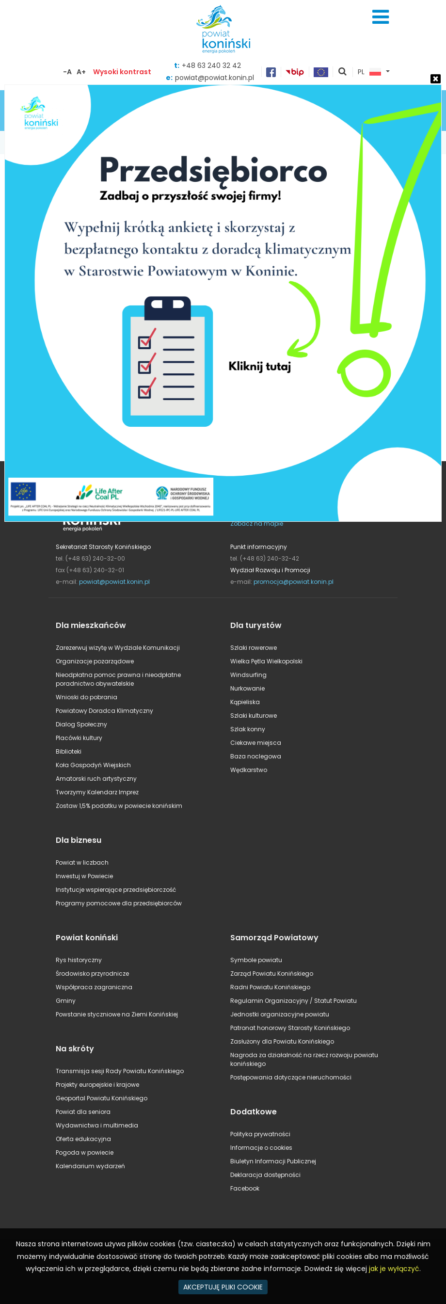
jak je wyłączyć (394, 1268)
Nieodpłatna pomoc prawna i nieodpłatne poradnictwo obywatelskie (118, 679)
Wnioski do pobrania (86, 697)
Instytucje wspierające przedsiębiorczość (116, 889)
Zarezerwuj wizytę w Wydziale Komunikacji (118, 648)
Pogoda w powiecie (84, 1152)
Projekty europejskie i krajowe (97, 1084)
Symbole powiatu (256, 960)
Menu (380, 17)
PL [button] (369, 72)
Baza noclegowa (255, 756)
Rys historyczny (79, 960)
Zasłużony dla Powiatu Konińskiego (282, 1041)
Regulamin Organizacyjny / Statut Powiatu (293, 1001)
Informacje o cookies (261, 1147)
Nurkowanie (247, 688)
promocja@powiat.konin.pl (294, 582)
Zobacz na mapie (256, 523)
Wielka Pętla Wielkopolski (266, 661)
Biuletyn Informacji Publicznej (273, 1161)
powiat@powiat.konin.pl (114, 582)
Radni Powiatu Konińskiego (270, 987)
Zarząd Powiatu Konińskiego (271, 973)
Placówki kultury (79, 738)
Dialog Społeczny (81, 724)
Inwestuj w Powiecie (84, 876)
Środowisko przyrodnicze (92, 973)
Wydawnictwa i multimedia (97, 1125)
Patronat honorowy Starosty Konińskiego (290, 1028)
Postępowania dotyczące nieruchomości (290, 1077)
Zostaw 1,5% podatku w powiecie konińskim (119, 806)
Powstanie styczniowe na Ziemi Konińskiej (117, 1014)
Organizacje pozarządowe (95, 661)
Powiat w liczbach (82, 862)
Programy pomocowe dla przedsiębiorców (119, 903)
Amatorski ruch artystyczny (96, 778)
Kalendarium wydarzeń (90, 1166)
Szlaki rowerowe (253, 648)
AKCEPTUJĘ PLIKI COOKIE (223, 1287)
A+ (81, 72)
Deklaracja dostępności (265, 1175)
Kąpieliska (245, 702)
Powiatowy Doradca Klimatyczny (104, 711)
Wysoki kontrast (122, 72)
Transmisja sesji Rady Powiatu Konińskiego (120, 1071)
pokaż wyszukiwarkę (343, 72)
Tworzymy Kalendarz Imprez (97, 792)
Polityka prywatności (260, 1134)
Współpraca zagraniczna (94, 987)
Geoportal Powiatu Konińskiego (101, 1098)
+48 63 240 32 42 (211, 65)
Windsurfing (248, 675)
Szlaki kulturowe (253, 715)
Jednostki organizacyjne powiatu (279, 1014)
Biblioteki (68, 751)
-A (67, 72)
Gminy (66, 1001)
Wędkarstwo (248, 770)
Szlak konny (247, 729)
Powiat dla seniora (83, 1112)
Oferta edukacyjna (83, 1139)
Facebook (244, 1188)
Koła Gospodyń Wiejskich (93, 765)
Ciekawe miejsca (255, 743)
